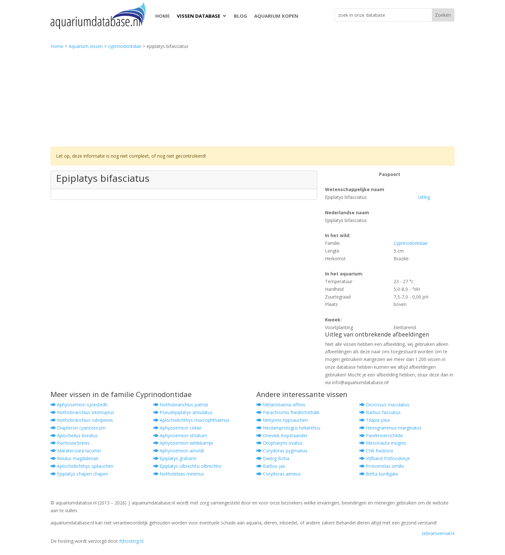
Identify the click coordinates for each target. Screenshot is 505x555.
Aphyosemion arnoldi (178, 451)
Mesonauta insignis (382, 443)
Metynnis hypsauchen (282, 420)
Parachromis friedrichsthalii (287, 412)
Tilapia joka (374, 420)
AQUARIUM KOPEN (276, 16)
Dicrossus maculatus (384, 405)
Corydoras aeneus (278, 474)
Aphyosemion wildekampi (183, 443)
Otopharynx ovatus (279, 443)
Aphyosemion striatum (180, 435)
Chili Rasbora (376, 451)
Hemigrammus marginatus (390, 428)
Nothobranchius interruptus (82, 412)
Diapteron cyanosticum (78, 428)
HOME (162, 16)
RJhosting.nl (131, 541)
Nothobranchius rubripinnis (82, 420)
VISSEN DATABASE (198, 16)
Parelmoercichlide (381, 435)
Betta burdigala (378, 474)
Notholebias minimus (178, 474)
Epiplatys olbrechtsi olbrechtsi (187, 466)
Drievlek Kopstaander (282, 435)
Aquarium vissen (86, 46)
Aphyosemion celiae (177, 428)
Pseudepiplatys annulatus (183, 412)
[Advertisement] (252, 98)
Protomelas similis (381, 466)
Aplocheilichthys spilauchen (82, 466)
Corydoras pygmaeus (281, 451)
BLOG (240, 16)
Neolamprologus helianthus (288, 428)
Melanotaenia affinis (280, 405)
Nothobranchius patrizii (180, 405)
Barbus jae (270, 466)
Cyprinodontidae (411, 243)
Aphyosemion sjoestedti (79, 405)
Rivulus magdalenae (75, 458)
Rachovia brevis (70, 443)
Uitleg (424, 197)
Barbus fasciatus (380, 412)
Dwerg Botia (272, 458)
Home (57, 46)
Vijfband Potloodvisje (384, 458)
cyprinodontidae (124, 46)
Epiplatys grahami (174, 458)
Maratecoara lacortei (76, 451)
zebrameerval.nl (438, 533)
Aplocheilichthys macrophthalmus (191, 420)
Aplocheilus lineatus (74, 435)
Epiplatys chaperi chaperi (79, 474)
